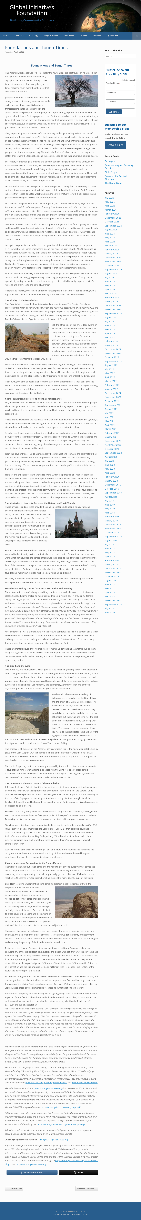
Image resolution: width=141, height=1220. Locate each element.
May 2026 (110, 201)
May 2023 (110, 329)
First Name (111, 92)
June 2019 (110, 504)
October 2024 (112, 265)
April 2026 (110, 205)
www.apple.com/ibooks (55, 1082)
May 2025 (110, 237)
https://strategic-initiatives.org (31, 1164)
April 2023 (110, 333)
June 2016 (110, 612)
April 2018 (110, 556)
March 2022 (111, 381)
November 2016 (113, 600)
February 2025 (112, 249)
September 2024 (113, 269)
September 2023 (113, 313)
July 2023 (109, 321)
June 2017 (110, 584)
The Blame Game (113, 182)
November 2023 (113, 309)
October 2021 (112, 401)
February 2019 (112, 516)
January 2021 (111, 436)
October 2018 (112, 532)
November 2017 (113, 572)
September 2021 (113, 404)
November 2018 (113, 528)
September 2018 (113, 536)
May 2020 (110, 468)
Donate (83, 35)
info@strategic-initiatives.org (54, 1139)
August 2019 (111, 496)
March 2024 (111, 293)
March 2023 (111, 337)
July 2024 (109, 277)
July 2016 (109, 608)
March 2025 (111, 245)
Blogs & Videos (51, 35)
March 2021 (111, 428)
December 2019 (113, 484)
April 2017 (110, 592)
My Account (112, 35)
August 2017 (111, 580)
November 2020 (113, 444)
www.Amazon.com (34, 1082)
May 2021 (110, 420)
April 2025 (110, 241)
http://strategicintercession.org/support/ (61, 1107)
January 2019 (111, 520)
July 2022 (109, 369)
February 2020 (112, 476)
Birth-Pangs (111, 172)
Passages (110, 161)
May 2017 (110, 588)
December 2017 (113, 568)
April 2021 (110, 424)
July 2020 (109, 460)
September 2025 (113, 225)
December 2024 (113, 257)
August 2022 (111, 365)
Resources (69, 35)
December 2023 (113, 305)
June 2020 (110, 464)
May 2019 (110, 508)
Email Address (113, 83)
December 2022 (113, 349)
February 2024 (112, 297)
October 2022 (112, 357)
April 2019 (110, 512)
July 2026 (109, 197)
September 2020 (113, 452)
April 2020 (110, 472)
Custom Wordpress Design (64, 1214)
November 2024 (113, 261)
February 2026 (112, 213)
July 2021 (109, 412)
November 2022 (113, 353)
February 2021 (112, 432)
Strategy (33, 35)
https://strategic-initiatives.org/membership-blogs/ (61, 1124)
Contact (97, 35)
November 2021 (113, 397)
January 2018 (111, 564)
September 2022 (113, 361)
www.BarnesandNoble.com (85, 1082)
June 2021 (110, 417)
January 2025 (111, 253)
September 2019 (113, 492)
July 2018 (109, 544)
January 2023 (111, 345)
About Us (18, 35)
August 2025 (111, 229)
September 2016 (113, 604)
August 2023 (111, 317)
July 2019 (109, 500)
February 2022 (112, 385)
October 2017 (112, 576)
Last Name (111, 101)
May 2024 (110, 285)
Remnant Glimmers (87, 1188)
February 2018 (112, 560)
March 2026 (111, 209)
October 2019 (112, 488)
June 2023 (110, 325)
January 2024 (111, 301)
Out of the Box (14, 1188)
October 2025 (112, 221)
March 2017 (111, 596)
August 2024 (111, 273)
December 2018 (113, 524)
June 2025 (110, 233)
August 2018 (111, 540)
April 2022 (110, 377)
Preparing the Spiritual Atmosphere (116, 177)
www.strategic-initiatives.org (48, 1088)
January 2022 (111, 389)
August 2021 (111, 409)
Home (6, 35)
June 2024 (110, 281)
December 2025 (113, 217)
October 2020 (112, 448)
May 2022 (110, 373)
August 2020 (111, 456)
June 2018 (110, 548)
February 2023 (112, 341)
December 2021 (113, 393)
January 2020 (111, 480)
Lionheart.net (82, 1214)
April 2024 (110, 289)
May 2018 (110, 552)
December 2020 (113, 440)
